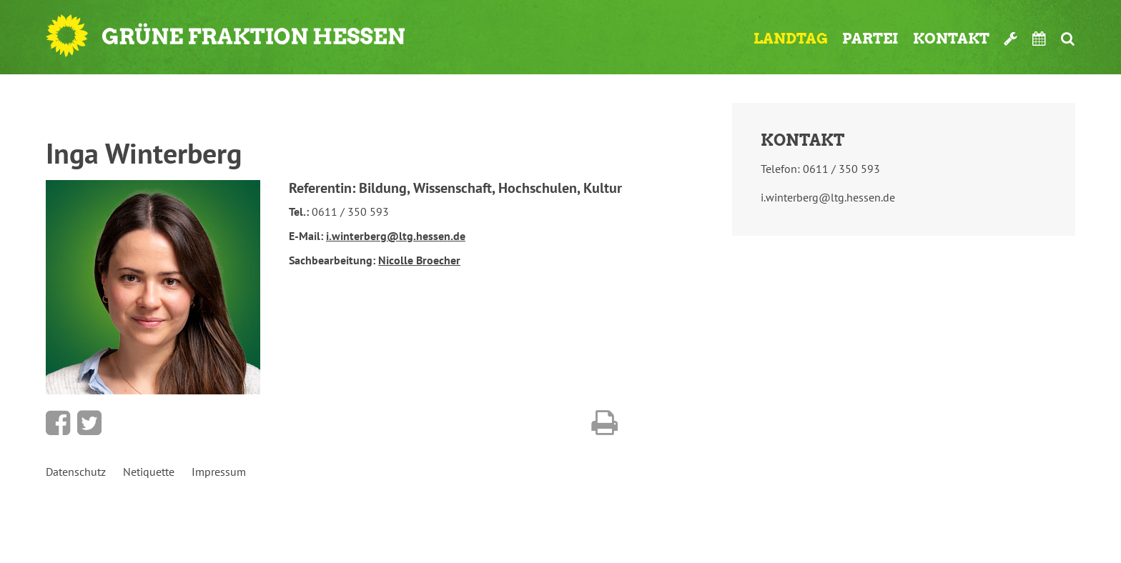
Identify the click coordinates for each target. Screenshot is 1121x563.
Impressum (219, 471)
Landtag (791, 38)
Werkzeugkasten (1011, 38)
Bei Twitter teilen (89, 423)
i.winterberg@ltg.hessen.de (395, 236)
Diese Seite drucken (604, 423)
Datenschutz (76, 471)
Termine (1039, 38)
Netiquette (148, 471)
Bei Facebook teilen (58, 423)
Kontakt (951, 38)
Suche (1068, 38)
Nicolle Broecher (419, 260)
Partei (870, 38)
